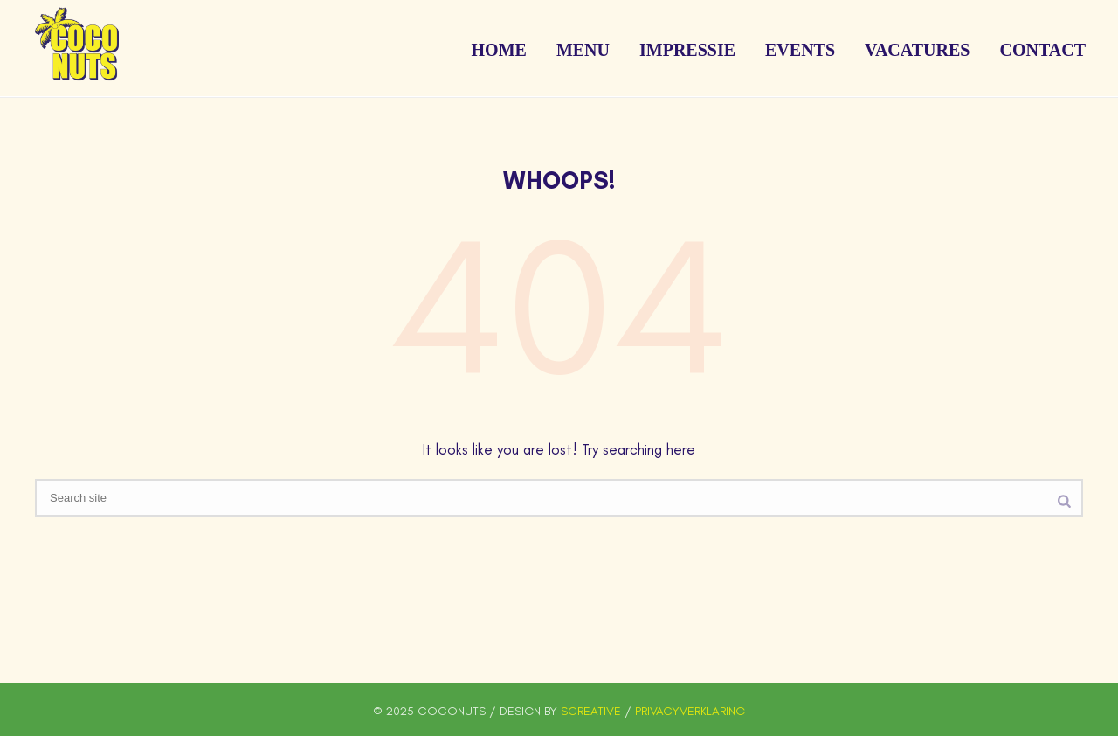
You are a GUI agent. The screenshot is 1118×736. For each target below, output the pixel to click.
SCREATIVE (591, 711)
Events (800, 49)
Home (499, 49)
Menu (583, 49)
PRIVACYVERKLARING (690, 711)
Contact (1042, 49)
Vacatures (917, 49)
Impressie (687, 49)
